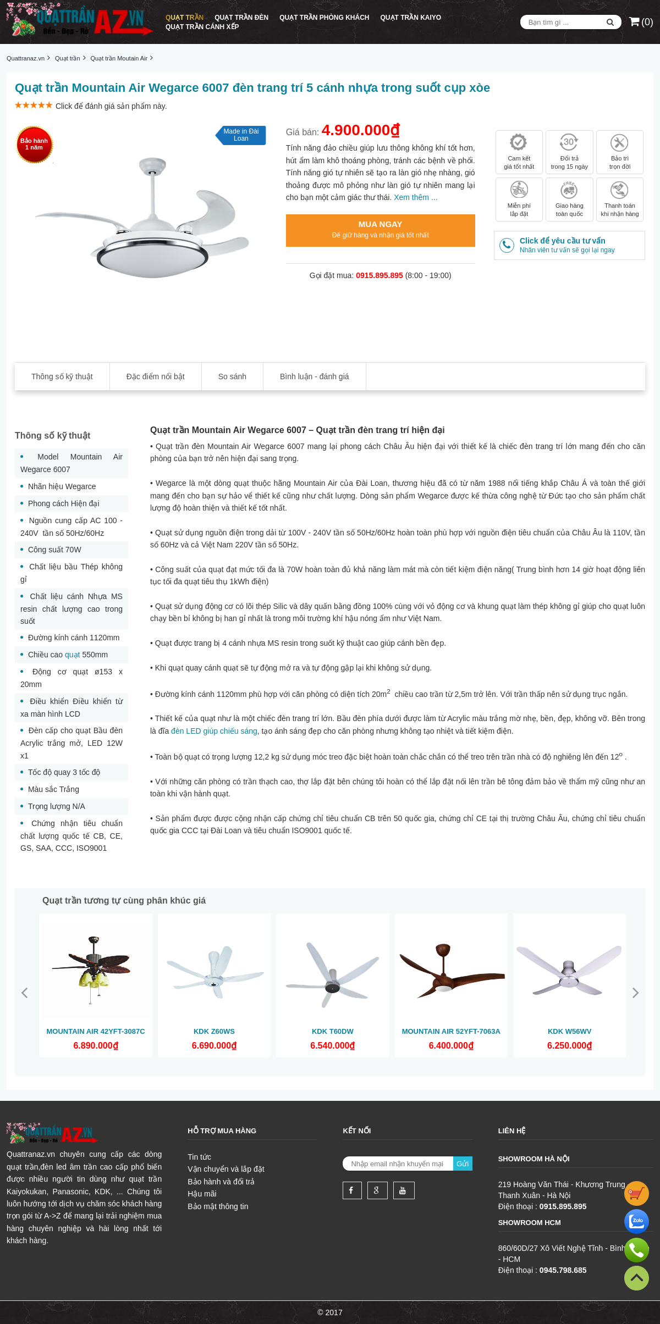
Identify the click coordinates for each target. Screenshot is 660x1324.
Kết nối (357, 1131)
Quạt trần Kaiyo (411, 17)
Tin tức (199, 1157)
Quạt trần (185, 17)
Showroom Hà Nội (534, 1159)
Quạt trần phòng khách (324, 17)
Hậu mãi (202, 1193)
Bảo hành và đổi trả (221, 1181)
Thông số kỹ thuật (52, 435)
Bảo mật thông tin (218, 1206)
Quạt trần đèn (241, 17)
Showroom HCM (529, 1222)
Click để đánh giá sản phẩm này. (111, 106)
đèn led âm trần (68, 1166)
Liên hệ (512, 1131)
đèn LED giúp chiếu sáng (214, 731)
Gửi (463, 1164)
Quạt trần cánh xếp (202, 27)
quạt (72, 654)
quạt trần (22, 1166)
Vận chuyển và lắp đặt (226, 1169)
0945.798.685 (563, 1270)
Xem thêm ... (415, 197)
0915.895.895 (563, 1206)
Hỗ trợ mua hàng (222, 1131)
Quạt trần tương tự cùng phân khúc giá (124, 900)
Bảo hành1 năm (34, 144)
